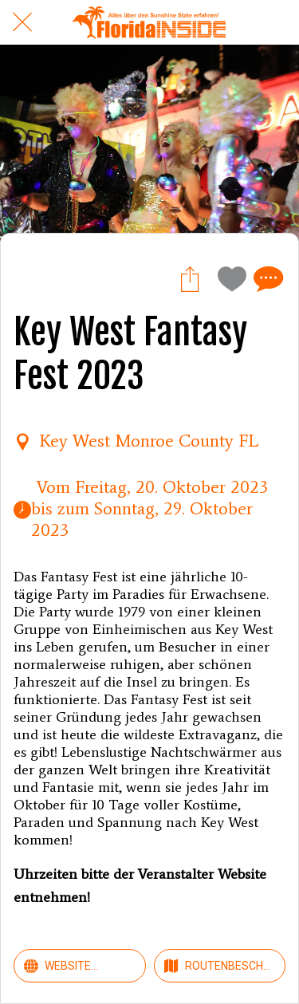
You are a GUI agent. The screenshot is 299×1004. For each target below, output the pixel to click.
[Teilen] (190, 278)
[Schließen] (22, 22)
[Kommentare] (266, 278)
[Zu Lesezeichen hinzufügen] (228, 278)
